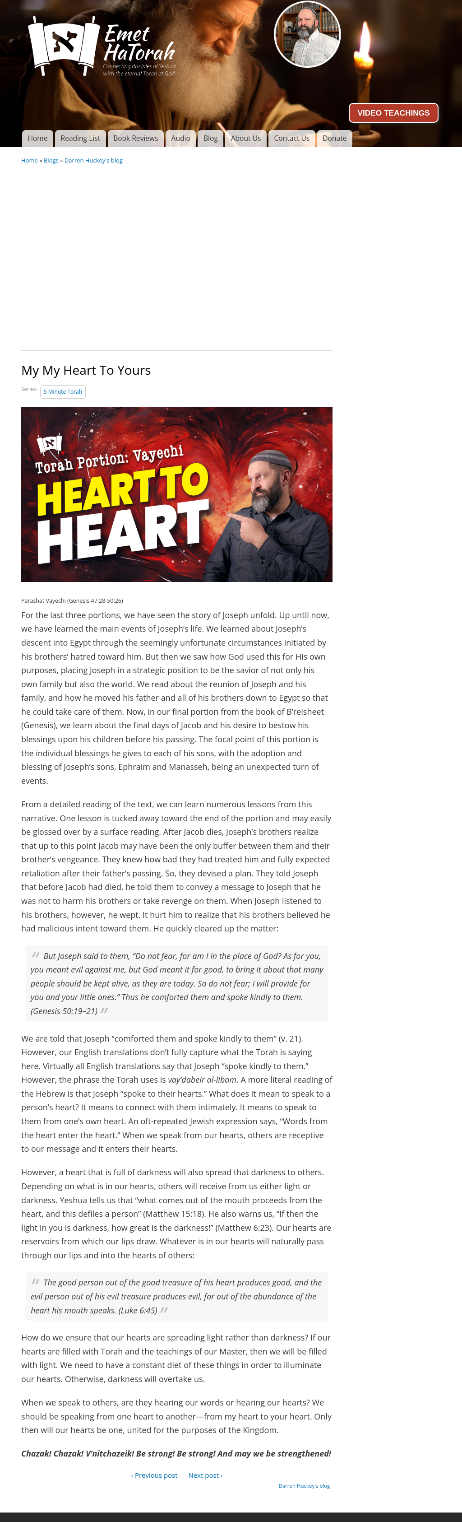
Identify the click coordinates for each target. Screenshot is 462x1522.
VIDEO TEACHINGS (393, 112)
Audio (180, 138)
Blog (210, 138)
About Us (246, 138)
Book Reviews (135, 138)
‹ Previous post (154, 1475)
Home (37, 138)
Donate (334, 138)
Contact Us (292, 138)
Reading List (81, 138)
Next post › (206, 1475)
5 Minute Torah (63, 392)
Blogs (51, 160)
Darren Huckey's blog (94, 160)
